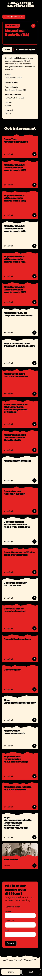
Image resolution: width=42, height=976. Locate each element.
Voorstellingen (25, 49)
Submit (10, 943)
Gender (8, 106)
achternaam (9, 921)
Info (7, 49)
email (7, 930)
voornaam (8, 912)
